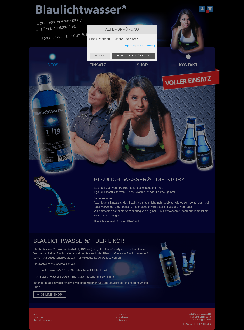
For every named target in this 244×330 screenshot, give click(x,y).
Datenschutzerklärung (145, 45)
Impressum (130, 45)
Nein (102, 55)
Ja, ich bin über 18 (135, 55)
